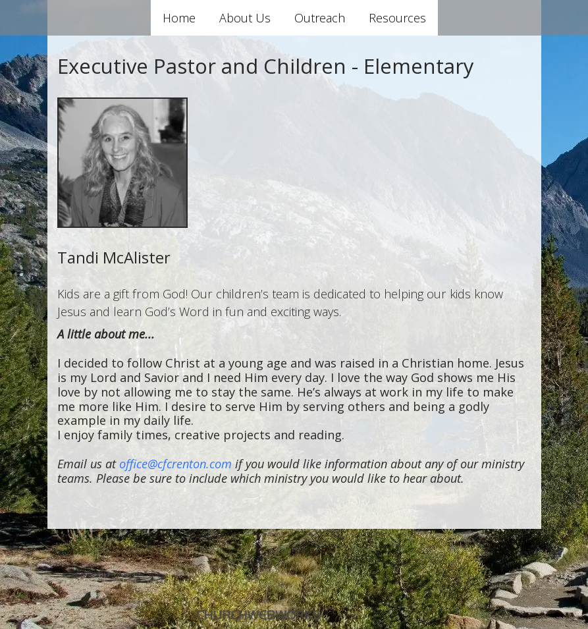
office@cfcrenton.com (175, 464)
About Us (245, 18)
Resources (397, 18)
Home (179, 18)
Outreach (319, 18)
